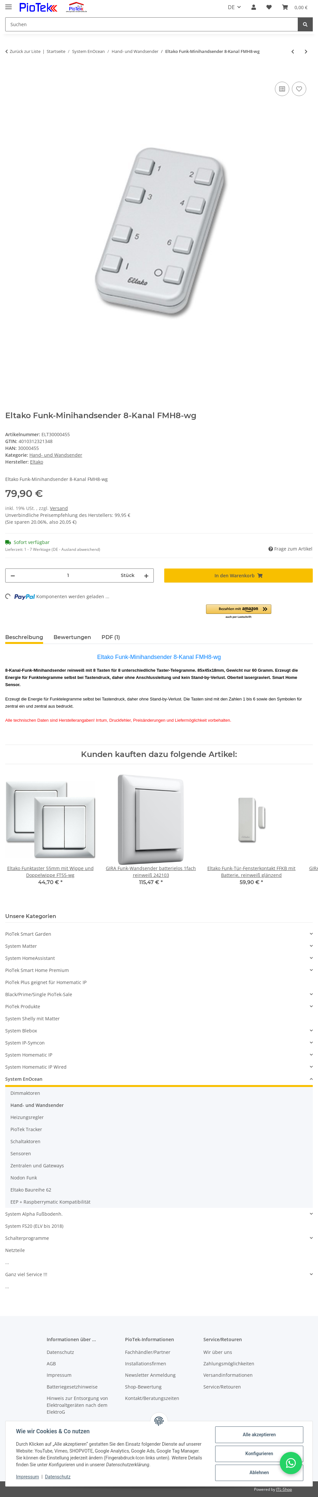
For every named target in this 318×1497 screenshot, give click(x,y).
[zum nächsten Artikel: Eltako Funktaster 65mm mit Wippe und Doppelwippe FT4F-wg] (306, 51)
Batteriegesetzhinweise (72, 1387)
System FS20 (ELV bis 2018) (34, 1226)
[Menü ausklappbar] (8, 4)
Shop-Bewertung (143, 1387)
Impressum (27, 1476)
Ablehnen (259, 1472)
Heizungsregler (27, 1117)
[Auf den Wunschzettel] (299, 89)
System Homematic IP (28, 1055)
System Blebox (21, 1031)
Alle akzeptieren (259, 1434)
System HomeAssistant (30, 958)
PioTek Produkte (22, 1006)
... (7, 1262)
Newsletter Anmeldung (150, 1375)
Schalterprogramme (27, 1238)
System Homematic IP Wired (36, 1067)
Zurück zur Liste (25, 51)
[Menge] (68, 575)
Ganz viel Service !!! (26, 1274)
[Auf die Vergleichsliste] (282, 89)
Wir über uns (217, 1352)
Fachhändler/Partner (147, 1352)
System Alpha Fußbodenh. (34, 1214)
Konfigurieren (259, 1453)
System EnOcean (23, 1079)
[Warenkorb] (295, 7)
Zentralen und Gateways (37, 1165)
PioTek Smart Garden (28, 934)
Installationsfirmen (145, 1363)
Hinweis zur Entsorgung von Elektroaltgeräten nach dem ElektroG (77, 1405)
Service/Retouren (222, 1387)
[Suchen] (151, 24)
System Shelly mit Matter (32, 1018)
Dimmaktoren (25, 1093)
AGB (51, 1363)
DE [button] (231, 7)
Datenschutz (58, 1476)
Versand (59, 508)
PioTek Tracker (26, 1129)
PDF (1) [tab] (111, 637)
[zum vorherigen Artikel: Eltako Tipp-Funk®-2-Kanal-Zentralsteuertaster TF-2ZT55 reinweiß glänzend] (292, 51)
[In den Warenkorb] (10, 72)
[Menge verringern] (13, 575)
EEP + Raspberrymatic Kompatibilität (50, 1202)
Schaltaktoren (25, 1141)
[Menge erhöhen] (146, 575)
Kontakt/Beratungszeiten (152, 1398)
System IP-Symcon (25, 1043)
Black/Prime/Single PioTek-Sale (38, 994)
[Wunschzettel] (269, 7)
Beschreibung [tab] (24, 637)
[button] (253, 7)
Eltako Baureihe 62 (30, 1190)
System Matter (21, 946)
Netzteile (15, 1250)
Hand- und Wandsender (55, 455)
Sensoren (20, 1153)
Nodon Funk (23, 1178)
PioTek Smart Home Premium (37, 970)
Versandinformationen (228, 1375)
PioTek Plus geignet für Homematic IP (46, 982)
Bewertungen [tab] (72, 637)
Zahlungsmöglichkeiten (228, 1363)
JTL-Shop (284, 1489)
